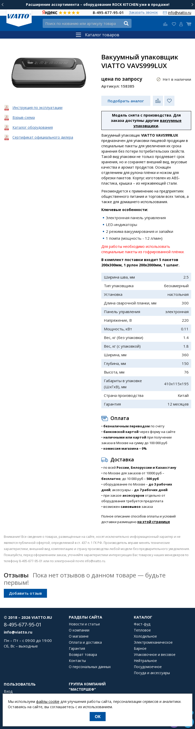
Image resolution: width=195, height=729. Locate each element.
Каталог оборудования (32, 127)
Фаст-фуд (142, 624)
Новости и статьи (84, 624)
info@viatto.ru (179, 12)
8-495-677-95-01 (108, 12)
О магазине (79, 636)
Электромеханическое (153, 642)
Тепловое (142, 630)
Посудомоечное (148, 667)
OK (98, 716)
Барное (140, 648)
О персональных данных (90, 667)
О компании (79, 630)
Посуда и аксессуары (152, 673)
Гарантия (77, 648)
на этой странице (153, 522)
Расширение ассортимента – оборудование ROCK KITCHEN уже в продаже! (97, 4)
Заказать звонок (143, 12)
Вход (8, 691)
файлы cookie (47, 701)
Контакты (77, 660)
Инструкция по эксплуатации (37, 107)
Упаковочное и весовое (154, 654)
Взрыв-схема (23, 117)
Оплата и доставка (85, 642)
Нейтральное (145, 660)
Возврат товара (83, 654)
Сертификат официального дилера (42, 137)
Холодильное (145, 636)
